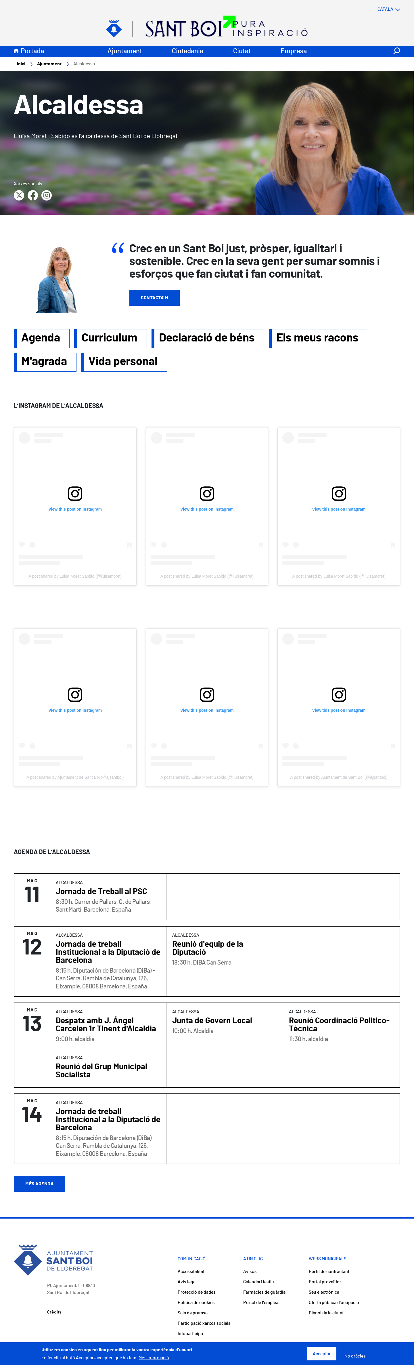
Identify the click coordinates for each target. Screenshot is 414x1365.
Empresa (294, 51)
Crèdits (54, 1312)
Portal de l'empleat (261, 1303)
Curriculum (109, 338)
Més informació (154, 1358)
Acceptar (322, 1353)
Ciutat (242, 51)
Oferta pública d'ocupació (334, 1303)
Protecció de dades (197, 1292)
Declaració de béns (207, 338)
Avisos (250, 1271)
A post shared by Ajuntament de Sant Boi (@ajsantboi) (75, 777)
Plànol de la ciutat (326, 1313)
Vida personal (123, 362)
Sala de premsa (193, 1313)
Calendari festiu (258, 1282)
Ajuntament (125, 51)
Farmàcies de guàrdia (264, 1292)
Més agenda (39, 1184)
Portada (32, 51)
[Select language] (377, 9)
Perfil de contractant (329, 1271)
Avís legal (187, 1282)
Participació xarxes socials (204, 1323)
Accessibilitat (191, 1271)
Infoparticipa (190, 1334)
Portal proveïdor (325, 1282)
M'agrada (44, 362)
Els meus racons (317, 338)
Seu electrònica (324, 1292)
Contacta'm (154, 298)
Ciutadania (187, 51)
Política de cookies (196, 1303)
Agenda (40, 338)
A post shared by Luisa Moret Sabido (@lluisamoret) (75, 576)
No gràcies (355, 1356)
